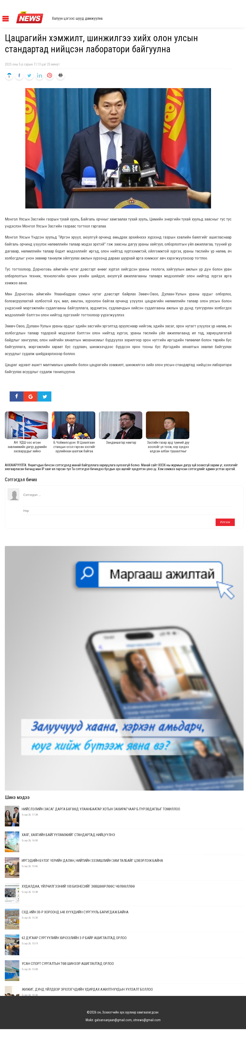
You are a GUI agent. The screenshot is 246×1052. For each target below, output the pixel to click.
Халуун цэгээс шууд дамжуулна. (77, 18)
